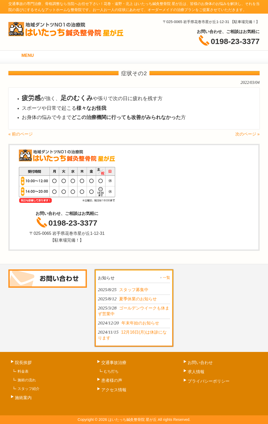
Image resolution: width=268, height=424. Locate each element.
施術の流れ (27, 380)
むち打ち (111, 371)
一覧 (166, 277)
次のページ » (247, 134)
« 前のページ (20, 134)
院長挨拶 (23, 362)
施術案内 (23, 397)
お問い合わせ (200, 362)
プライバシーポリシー (209, 381)
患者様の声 (111, 380)
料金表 (23, 371)
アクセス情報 (113, 390)
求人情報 (196, 371)
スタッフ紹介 (29, 389)
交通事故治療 (113, 362)
